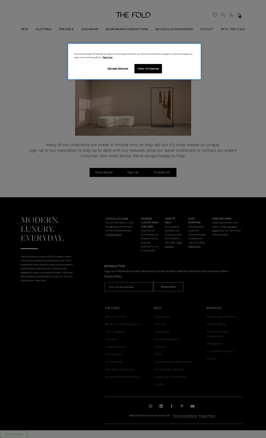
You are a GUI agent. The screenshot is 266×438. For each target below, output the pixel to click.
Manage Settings (118, 68)
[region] (134, 61)
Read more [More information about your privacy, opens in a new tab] (107, 57)
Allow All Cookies (148, 68)
